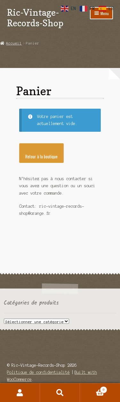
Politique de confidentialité (38, 372)
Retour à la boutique (41, 156)
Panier (93, 389)
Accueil (14, 43)
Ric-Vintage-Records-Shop (35, 17)
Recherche (60, 392)
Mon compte (20, 392)
